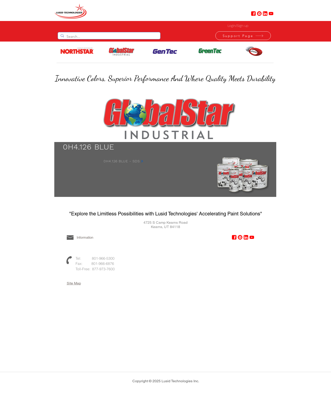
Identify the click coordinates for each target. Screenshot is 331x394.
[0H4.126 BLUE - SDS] (123, 161)
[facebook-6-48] (253, 13)
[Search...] (109, 36)
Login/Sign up (238, 26)
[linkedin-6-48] (265, 13)
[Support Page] (243, 35)
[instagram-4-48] (259, 13)
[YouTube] (271, 13)
